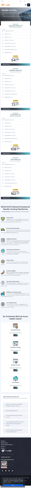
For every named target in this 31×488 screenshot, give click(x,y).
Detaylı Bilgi (8, 482)
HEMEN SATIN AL (6, 64)
